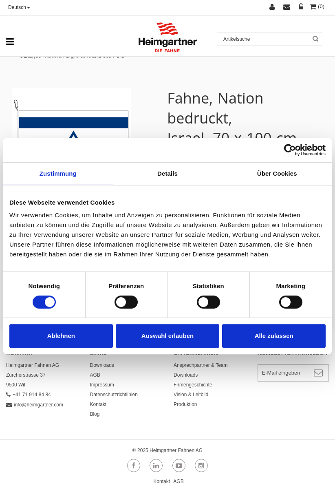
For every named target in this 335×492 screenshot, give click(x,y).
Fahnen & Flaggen (60, 56)
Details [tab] (167, 173)
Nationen (96, 56)
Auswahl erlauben (167, 335)
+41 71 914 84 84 (28, 394)
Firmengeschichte (193, 385)
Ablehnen (61, 335)
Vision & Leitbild (191, 394)
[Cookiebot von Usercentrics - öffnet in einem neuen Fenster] (290, 150)
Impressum (102, 385)
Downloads (102, 365)
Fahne (119, 56)
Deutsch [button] (19, 7)
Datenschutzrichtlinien (114, 394)
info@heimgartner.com (34, 405)
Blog (95, 414)
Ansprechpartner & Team (201, 365)
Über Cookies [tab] (277, 173)
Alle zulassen (274, 335)
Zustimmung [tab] (58, 173)
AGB (95, 375)
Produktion (185, 404)
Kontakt (98, 404)
